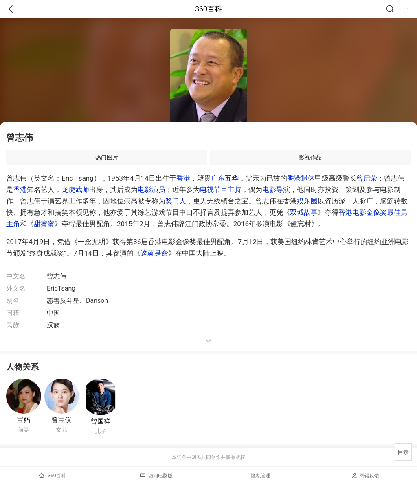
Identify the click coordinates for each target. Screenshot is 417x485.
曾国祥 (100, 421)
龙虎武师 (75, 189)
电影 (144, 189)
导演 (283, 189)
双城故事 (304, 212)
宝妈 (23, 419)
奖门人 (175, 201)
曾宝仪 (61, 419)
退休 (308, 178)
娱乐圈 (307, 201)
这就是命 (154, 253)
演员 (158, 189)
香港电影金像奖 (362, 212)
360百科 (208, 9)
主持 (234, 189)
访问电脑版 (156, 475)
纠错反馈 (365, 475)
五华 (232, 178)
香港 (183, 178)
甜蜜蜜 (44, 224)
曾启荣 (366, 178)
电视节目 (214, 189)
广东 (218, 178)
